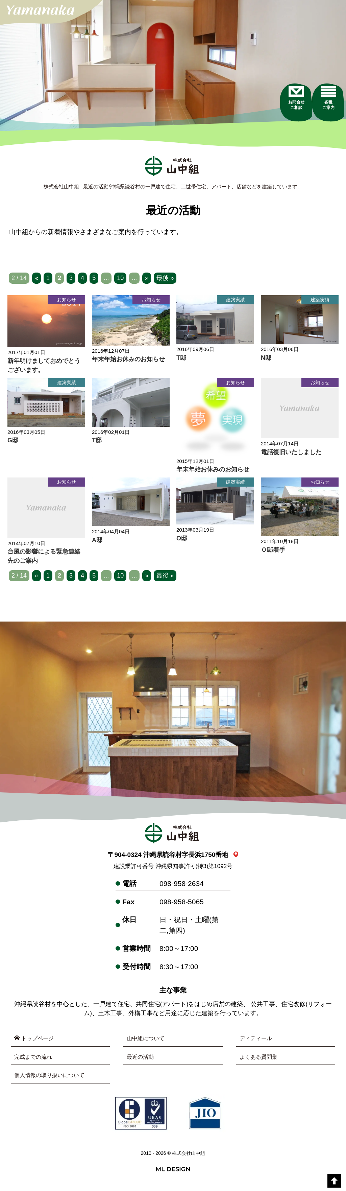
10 (120, 280)
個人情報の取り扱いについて (53, 1079)
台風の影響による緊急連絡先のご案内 (43, 558)
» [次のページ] (146, 280)
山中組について (148, 1040)
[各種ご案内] (323, 121)
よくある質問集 (261, 1060)
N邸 (266, 359)
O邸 (181, 540)
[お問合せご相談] (277, 121)
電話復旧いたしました (291, 454)
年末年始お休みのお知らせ (128, 361)
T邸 (181, 359)
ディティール (258, 1040)
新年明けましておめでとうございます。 (43, 368)
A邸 (97, 542)
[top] (334, 1181)
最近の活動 (142, 1060)
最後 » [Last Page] (165, 280)
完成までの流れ (35, 1060)
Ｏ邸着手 (273, 551)
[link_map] (236, 857)
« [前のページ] (36, 280)
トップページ (36, 1040)
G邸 (12, 442)
